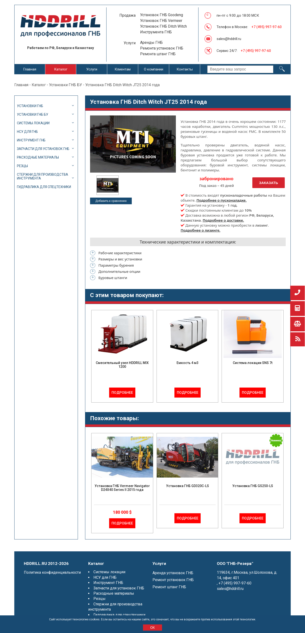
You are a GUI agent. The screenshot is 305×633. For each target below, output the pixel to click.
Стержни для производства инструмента (42, 176)
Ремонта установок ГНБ (161, 48)
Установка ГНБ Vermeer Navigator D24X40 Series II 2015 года (122, 488)
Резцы (22, 166)
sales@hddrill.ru (229, 39)
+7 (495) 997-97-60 (266, 27)
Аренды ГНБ (151, 42)
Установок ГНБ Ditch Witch (163, 26)
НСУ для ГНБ (27, 132)
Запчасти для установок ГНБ (43, 149)
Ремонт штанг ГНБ (169, 587)
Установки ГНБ (30, 106)
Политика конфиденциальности (52, 572)
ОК (152, 627)
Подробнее (122, 392)
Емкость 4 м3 (187, 363)
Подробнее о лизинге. (200, 230)
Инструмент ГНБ (31, 140)
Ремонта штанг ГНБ (158, 54)
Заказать (268, 183)
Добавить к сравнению (111, 201)
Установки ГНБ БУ (65, 85)
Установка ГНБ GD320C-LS (187, 486)
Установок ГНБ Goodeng (161, 15)
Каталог (60, 69)
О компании (153, 69)
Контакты (185, 69)
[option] (108, 185)
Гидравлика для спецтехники (44, 187)
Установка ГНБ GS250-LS (252, 486)
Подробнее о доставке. (223, 220)
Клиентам (123, 69)
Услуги (91, 69)
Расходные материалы (38, 157)
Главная (29, 69)
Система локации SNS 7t (252, 363)
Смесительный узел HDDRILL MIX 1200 (122, 365)
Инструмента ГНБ (156, 32)
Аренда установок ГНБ (172, 573)
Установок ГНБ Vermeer (161, 20)
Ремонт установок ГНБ (173, 580)
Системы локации (33, 123)
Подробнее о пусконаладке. (221, 200)
